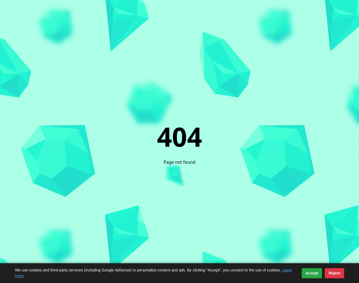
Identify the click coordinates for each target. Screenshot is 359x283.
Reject (334, 273)
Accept (312, 273)
